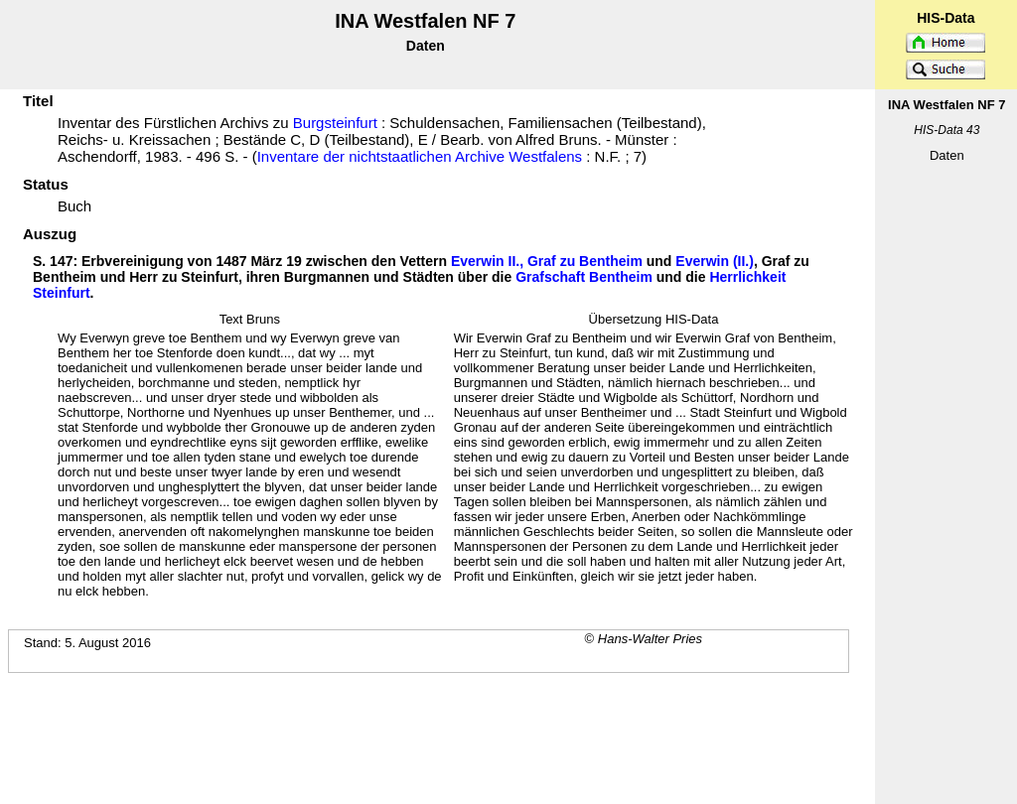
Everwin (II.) (714, 261)
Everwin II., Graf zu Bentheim (547, 261)
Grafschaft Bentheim (584, 277)
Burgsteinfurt (335, 122)
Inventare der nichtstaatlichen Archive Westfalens (419, 156)
